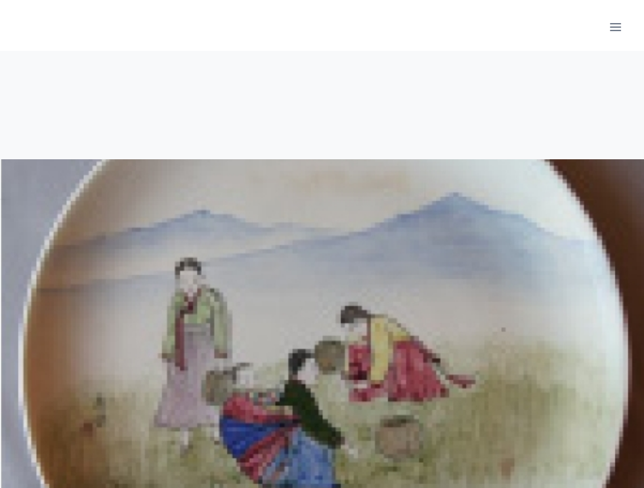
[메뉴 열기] (615, 26)
